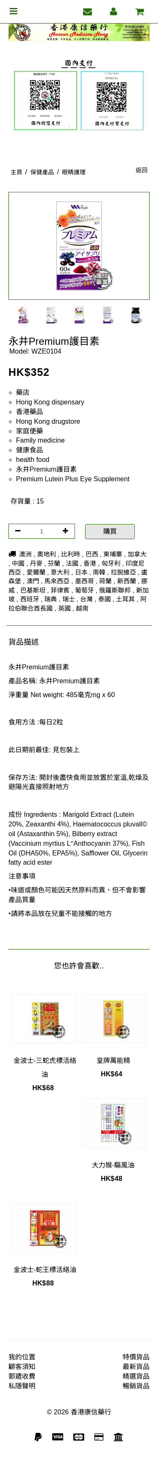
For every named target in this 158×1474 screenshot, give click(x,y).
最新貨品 (136, 1366)
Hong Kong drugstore (48, 421)
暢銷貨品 (136, 1386)
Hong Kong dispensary (50, 402)
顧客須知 (21, 1366)
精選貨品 (136, 1376)
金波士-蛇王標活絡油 (44, 1269)
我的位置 (21, 1357)
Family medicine (40, 440)
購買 (110, 531)
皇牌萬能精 (113, 1060)
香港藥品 (29, 411)
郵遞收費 (21, 1376)
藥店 (22, 392)
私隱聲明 (21, 1386)
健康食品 (29, 450)
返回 (141, 170)
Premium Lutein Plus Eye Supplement (72, 479)
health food (32, 459)
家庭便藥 (29, 431)
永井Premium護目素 (46, 469)
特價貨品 (136, 1357)
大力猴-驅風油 (113, 1165)
